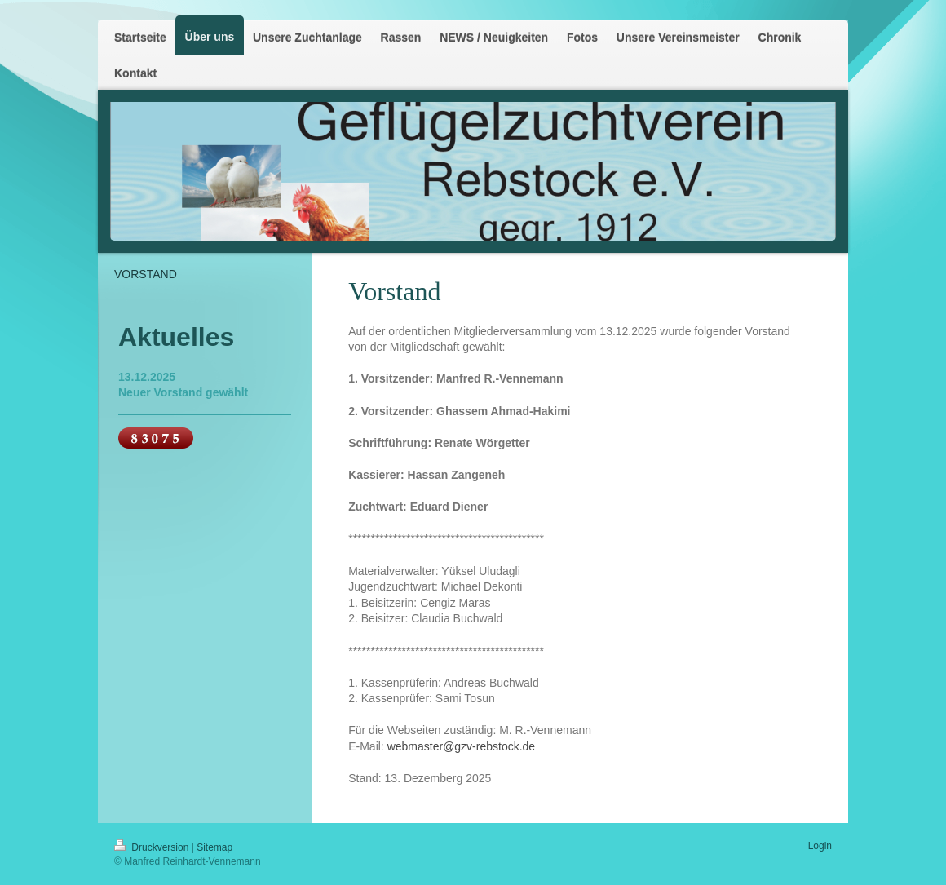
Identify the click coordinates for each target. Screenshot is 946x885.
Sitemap (214, 847)
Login (820, 846)
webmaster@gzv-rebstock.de (461, 746)
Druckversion (153, 847)
